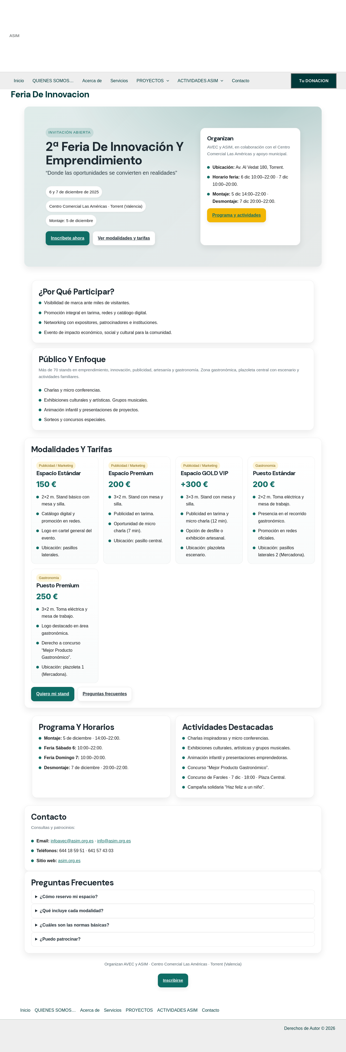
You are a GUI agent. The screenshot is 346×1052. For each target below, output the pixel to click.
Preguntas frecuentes (105, 694)
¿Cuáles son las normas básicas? (74, 925)
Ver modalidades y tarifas (124, 238)
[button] (166, 80)
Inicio (19, 80)
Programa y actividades (236, 215)
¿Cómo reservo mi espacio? (69, 896)
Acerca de (92, 80)
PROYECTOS (153, 80)
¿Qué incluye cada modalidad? (72, 910)
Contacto (240, 80)
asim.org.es (69, 860)
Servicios (119, 80)
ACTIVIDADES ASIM (200, 80)
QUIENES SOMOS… (53, 80)
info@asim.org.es (114, 841)
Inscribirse (173, 980)
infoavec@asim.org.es (72, 841)
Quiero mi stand (52, 694)
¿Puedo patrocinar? (60, 939)
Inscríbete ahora (67, 238)
